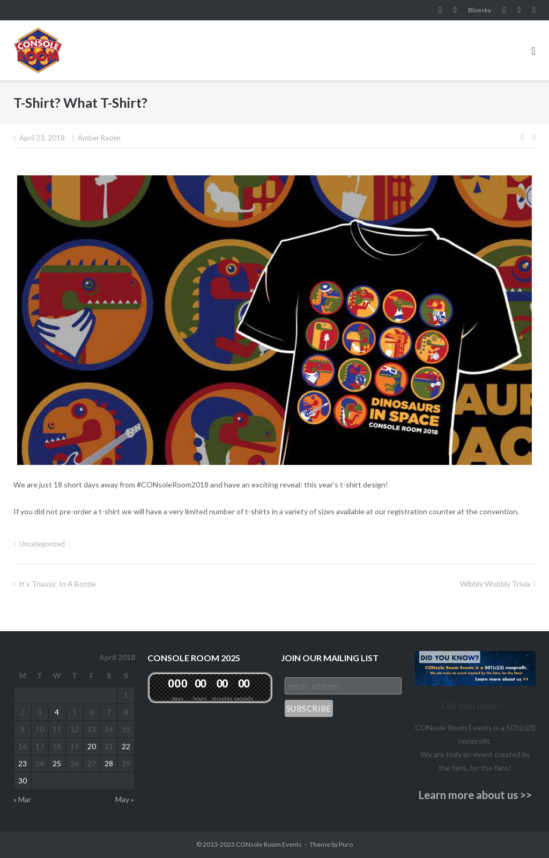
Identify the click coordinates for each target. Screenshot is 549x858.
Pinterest (519, 10)
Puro (346, 844)
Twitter (534, 10)
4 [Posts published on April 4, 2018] (57, 711)
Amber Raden (99, 138)
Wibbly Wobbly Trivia (495, 583)
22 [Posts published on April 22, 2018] (126, 746)
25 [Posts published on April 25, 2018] (57, 763)
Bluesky (479, 10)
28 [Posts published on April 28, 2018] (109, 763)
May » (124, 799)
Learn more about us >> (475, 794)
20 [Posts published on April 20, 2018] (91, 746)
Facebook (440, 10)
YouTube (504, 10)
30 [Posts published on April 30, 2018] (22, 780)
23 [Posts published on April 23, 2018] (22, 763)
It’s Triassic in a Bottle (57, 583)
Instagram (455, 10)
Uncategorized (42, 543)
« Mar (22, 799)
